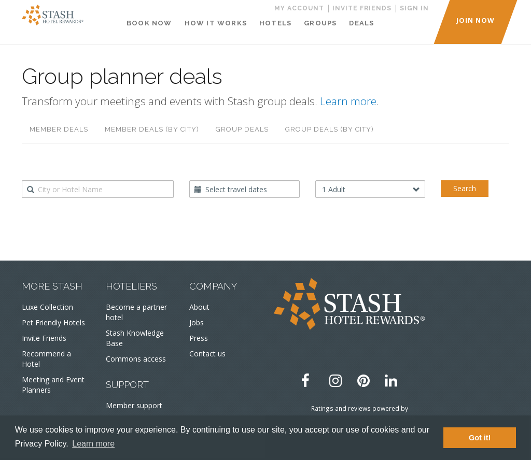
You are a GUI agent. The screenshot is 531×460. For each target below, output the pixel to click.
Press (198, 338)
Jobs (196, 322)
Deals (361, 23)
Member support (134, 405)
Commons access (136, 359)
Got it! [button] (480, 438)
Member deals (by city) (152, 129)
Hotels (275, 23)
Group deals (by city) (329, 129)
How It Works (216, 23)
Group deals (242, 129)
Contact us (207, 353)
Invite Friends (44, 338)
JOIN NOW (475, 20)
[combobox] (98, 189)
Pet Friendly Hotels (53, 322)
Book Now (149, 23)
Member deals (59, 129)
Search (464, 188)
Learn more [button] (93, 443)
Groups (320, 23)
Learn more (348, 101)
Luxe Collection (47, 307)
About (199, 307)
